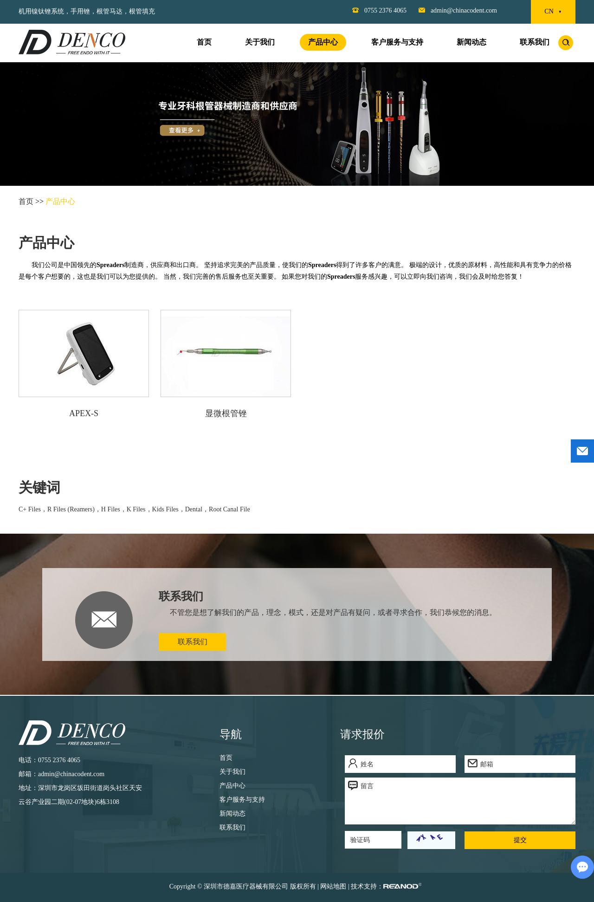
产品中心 (323, 42)
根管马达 (110, 11)
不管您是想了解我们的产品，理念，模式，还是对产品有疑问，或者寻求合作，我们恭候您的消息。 (333, 612)
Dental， (197, 509)
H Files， (114, 509)
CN (553, 12)
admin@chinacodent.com (464, 10)
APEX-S (83, 413)
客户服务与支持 (397, 42)
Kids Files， (168, 509)
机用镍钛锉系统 (41, 11)
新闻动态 (471, 42)
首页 (204, 42)
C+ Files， (33, 509)
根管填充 (142, 11)
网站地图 (333, 886)
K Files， (139, 509)
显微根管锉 (226, 413)
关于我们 (260, 42)
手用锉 (80, 11)
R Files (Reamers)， (74, 509)
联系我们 (534, 42)
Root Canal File (229, 509)
